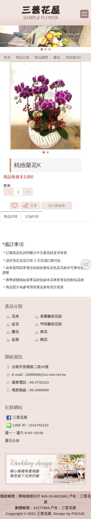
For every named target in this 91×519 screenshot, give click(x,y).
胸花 (43, 339)
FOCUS (78, 514)
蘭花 (56, 57)
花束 (15, 316)
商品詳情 (10, 216)
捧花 (43, 332)
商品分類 (22, 57)
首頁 (7, 57)
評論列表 (32, 216)
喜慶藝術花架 (51, 316)
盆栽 (15, 339)
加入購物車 (56, 206)
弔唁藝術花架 (51, 324)
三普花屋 (20, 417)
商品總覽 (41, 57)
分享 (33, 206)
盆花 (15, 324)
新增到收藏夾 (14, 205)
